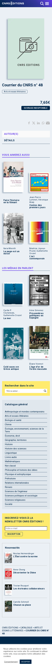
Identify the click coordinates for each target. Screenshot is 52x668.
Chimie (8, 424)
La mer (7, 318)
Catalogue (26, 627)
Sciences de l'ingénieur (16, 491)
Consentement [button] (11, 662)
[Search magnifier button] (45, 391)
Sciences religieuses (15, 500)
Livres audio (11, 457)
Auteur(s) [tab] (11, 133)
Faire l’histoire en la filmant (11, 201)
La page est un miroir (11, 252)
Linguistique (11, 453)
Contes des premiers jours (37, 206)
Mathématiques (12, 461)
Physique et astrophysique (18, 474)
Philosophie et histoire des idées (21, 470)
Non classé (10, 465)
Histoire (9, 444)
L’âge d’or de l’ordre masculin (38, 368)
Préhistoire (10, 478)
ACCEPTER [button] (25, 662)
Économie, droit (12, 435)
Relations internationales (17, 483)
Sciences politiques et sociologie (21, 495)
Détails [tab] (9, 140)
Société (8, 504)
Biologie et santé (13, 420)
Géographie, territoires (15, 440)
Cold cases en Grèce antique (11, 368)
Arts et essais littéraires (15, 91)
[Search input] (24, 391)
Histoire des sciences (15, 448)
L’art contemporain (37, 257)
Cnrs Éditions (10, 627)
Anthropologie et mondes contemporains (24, 411)
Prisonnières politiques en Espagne (36, 315)
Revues (8, 487)
